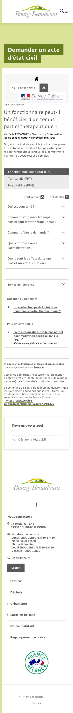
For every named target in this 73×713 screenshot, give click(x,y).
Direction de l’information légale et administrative (35, 364)
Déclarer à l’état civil (29, 439)
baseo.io (39, 367)
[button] (36, 206)
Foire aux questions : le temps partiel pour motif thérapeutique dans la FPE (38, 335)
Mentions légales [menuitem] (33, 696)
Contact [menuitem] (36, 703)
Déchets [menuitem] (15, 592)
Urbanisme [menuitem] (17, 603)
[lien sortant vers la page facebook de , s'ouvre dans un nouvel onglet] (37, 505)
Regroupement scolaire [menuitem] (26, 637)
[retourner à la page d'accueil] (36, 11)
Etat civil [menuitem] (15, 581)
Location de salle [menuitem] (21, 615)
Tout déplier (58, 197)
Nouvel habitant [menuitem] (20, 626)
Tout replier (34, 197)
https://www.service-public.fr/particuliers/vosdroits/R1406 (29, 402)
